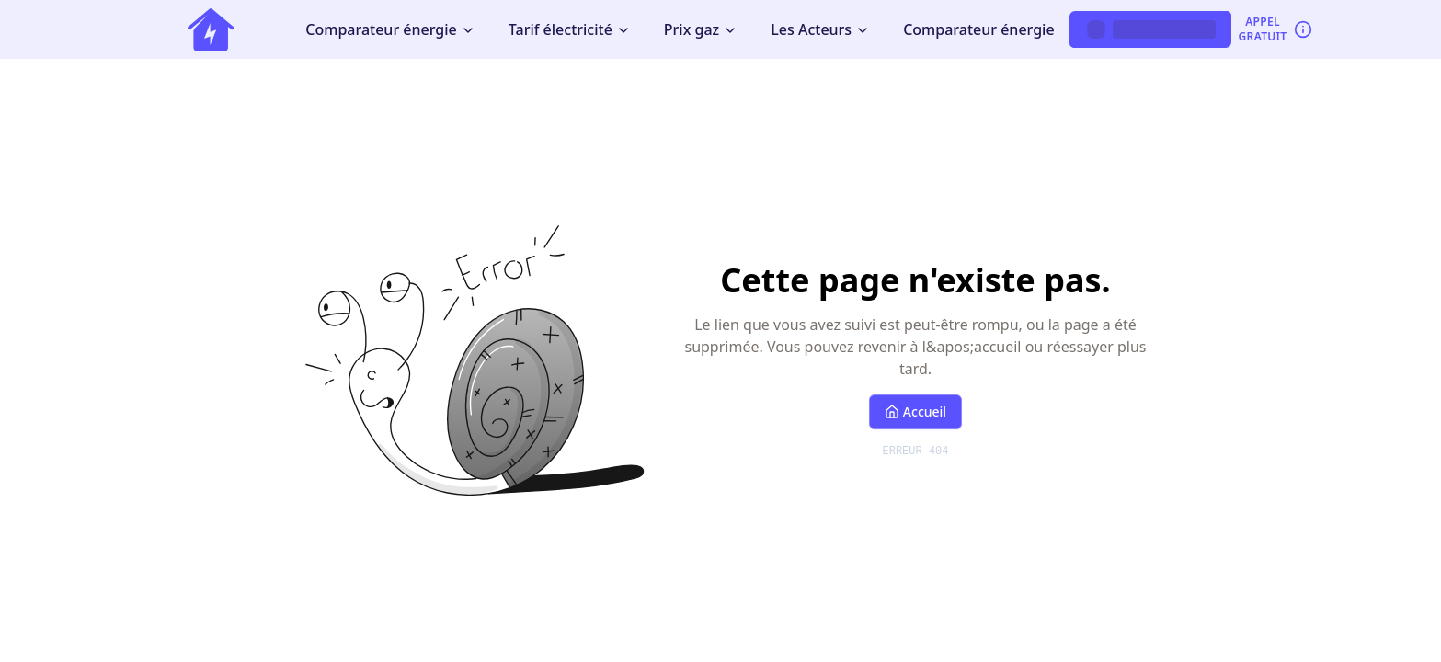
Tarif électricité (570, 29)
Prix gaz (701, 29)
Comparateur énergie (390, 29)
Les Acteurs (820, 29)
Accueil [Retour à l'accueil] (915, 411)
